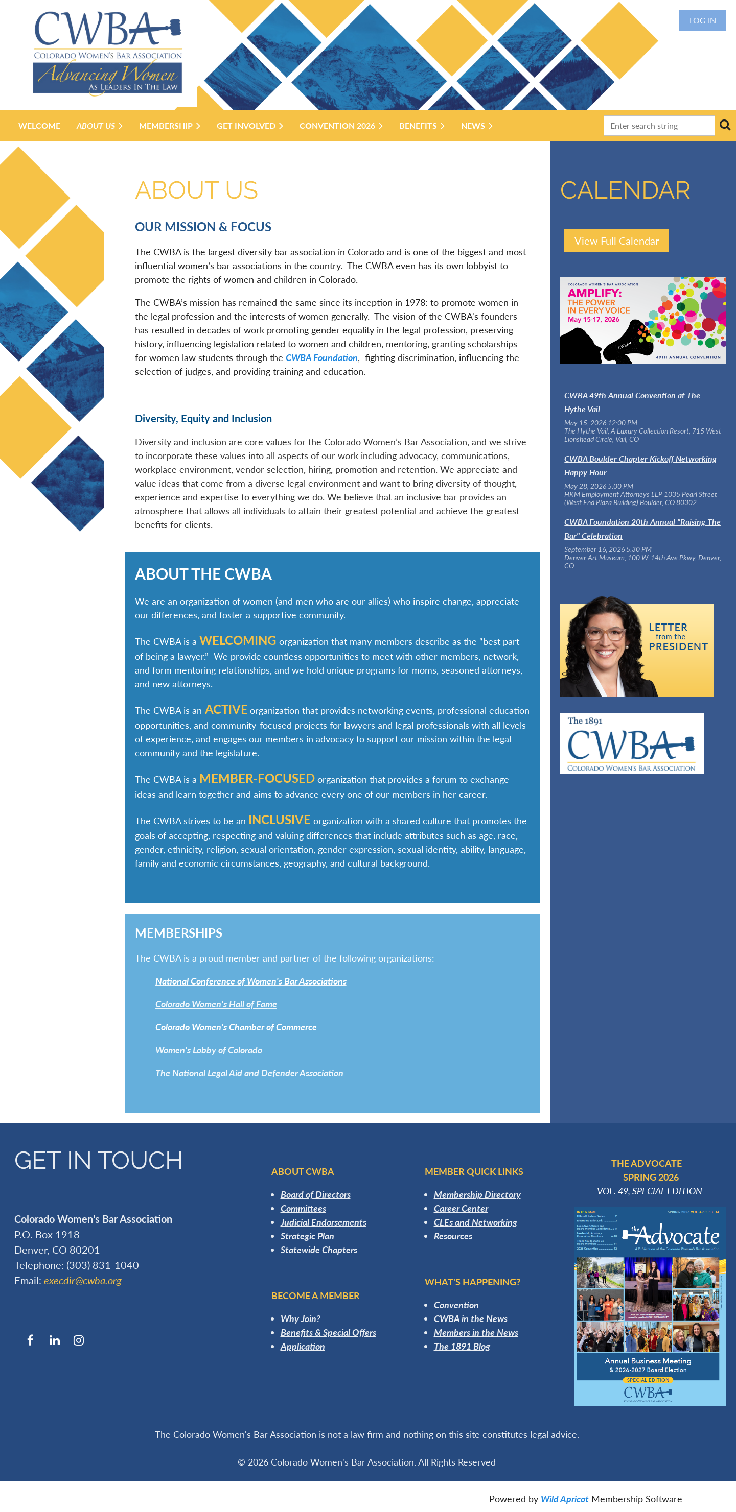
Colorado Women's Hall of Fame (216, 1004)
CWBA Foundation (322, 357)
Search (725, 124)
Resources (453, 1235)
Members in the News (476, 1332)
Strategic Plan (307, 1235)
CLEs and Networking (475, 1222)
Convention (456, 1304)
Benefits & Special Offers (328, 1332)
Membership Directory (477, 1194)
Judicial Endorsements (323, 1222)
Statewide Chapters (319, 1249)
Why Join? (300, 1318)
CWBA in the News (471, 1318)
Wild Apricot (565, 1498)
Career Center (461, 1208)
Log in (702, 20)
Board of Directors (316, 1194)
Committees (303, 1208)
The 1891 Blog (462, 1346)
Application (303, 1346)
